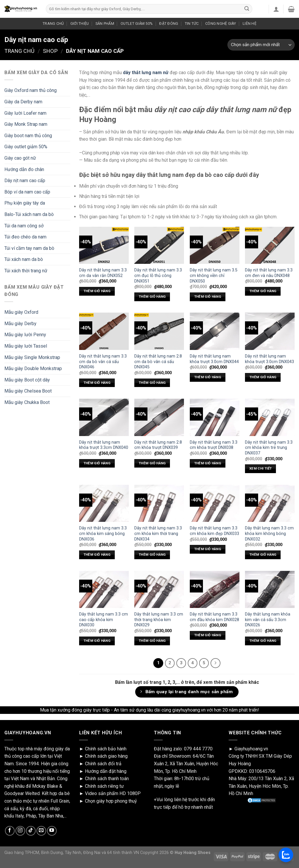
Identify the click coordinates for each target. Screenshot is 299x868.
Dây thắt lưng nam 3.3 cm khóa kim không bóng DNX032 (269, 533)
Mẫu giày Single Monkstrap (32, 357)
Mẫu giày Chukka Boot (27, 402)
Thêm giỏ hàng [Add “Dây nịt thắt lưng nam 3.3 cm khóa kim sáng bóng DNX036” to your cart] (97, 554)
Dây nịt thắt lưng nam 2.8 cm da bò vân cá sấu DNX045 (158, 361)
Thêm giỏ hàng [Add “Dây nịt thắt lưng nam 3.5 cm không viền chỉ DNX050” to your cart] (207, 296)
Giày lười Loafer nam (25, 113)
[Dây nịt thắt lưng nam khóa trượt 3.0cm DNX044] (214, 331)
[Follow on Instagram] (20, 831)
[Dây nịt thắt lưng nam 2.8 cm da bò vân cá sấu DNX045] (159, 331)
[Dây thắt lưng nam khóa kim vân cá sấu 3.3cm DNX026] (270, 589)
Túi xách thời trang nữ (25, 270)
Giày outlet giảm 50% (25, 146)
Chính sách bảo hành (105, 749)
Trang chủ (19, 51)
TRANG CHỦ (53, 23)
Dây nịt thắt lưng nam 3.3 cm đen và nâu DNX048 (269, 273)
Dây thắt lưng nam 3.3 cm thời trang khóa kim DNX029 (158, 620)
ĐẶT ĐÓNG (168, 23)
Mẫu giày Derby (20, 323)
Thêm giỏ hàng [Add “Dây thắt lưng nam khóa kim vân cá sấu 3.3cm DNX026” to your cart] (263, 641)
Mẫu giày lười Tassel (25, 346)
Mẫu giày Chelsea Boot (28, 391)
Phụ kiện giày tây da (24, 203)
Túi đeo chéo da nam (25, 237)
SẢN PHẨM (104, 23)
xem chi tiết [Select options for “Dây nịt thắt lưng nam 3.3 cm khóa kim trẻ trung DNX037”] (260, 468)
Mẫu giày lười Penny (25, 334)
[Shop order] (261, 44)
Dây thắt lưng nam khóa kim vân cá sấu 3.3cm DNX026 (267, 620)
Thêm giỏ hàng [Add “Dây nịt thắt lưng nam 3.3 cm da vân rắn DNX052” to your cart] (97, 291)
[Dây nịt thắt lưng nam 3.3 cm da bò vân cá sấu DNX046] (104, 331)
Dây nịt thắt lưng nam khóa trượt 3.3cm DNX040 (103, 445)
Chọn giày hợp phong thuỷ (111, 801)
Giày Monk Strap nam (25, 124)
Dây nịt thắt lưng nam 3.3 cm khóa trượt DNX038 (213, 445)
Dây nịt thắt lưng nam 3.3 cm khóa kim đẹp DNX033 (214, 531)
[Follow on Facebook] (10, 831)
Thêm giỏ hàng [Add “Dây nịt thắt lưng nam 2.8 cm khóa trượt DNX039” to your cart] (152, 463)
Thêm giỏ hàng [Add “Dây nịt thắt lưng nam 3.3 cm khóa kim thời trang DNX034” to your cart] (152, 554)
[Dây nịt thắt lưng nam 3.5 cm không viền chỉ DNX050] (214, 245)
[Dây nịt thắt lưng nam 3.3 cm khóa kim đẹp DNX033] (214, 503)
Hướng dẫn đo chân (24, 169)
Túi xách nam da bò (23, 259)
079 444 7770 (198, 749)
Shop (50, 51)
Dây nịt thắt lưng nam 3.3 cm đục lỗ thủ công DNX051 (158, 275)
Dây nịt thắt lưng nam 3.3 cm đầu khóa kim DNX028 (214, 617)
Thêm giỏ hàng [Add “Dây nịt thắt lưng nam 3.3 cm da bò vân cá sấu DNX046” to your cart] (97, 383)
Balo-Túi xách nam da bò (29, 214)
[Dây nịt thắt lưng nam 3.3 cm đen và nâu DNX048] (270, 245)
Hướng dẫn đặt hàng (105, 771)
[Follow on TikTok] (31, 831)
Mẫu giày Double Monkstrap (33, 368)
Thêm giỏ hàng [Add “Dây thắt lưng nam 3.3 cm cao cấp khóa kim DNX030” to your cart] (97, 641)
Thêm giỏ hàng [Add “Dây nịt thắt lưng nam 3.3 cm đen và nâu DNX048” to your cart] (263, 291)
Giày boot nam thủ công (28, 135)
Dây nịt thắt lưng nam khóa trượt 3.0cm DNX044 (214, 359)
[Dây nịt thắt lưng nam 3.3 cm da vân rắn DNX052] (104, 245)
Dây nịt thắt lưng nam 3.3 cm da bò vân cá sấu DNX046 (103, 361)
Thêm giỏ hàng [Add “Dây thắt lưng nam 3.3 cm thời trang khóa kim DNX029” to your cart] (152, 641)
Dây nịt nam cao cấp (24, 180)
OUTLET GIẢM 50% (137, 23)
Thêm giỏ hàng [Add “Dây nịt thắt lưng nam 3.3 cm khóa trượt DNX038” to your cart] (207, 463)
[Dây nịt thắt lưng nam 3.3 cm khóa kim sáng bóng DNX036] (104, 503)
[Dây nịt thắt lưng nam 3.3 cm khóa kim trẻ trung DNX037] (270, 417)
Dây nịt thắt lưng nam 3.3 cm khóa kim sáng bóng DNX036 (103, 533)
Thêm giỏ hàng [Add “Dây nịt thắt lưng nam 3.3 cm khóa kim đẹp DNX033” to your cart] (207, 549)
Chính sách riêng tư (104, 786)
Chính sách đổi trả (103, 763)
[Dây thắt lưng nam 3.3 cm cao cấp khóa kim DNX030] (104, 589)
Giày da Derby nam (23, 101)
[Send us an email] (41, 831)
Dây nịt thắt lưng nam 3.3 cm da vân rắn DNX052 (103, 273)
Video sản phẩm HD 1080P (113, 793)
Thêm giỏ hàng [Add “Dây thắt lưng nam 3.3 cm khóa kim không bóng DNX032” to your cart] (263, 554)
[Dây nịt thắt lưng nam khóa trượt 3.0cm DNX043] (270, 331)
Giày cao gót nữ (20, 158)
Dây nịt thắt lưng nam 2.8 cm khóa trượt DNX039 (158, 445)
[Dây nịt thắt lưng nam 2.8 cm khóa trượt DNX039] (159, 417)
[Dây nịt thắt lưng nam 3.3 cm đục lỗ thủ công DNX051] (159, 245)
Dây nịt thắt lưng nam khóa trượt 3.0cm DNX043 (269, 359)
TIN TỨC (192, 23)
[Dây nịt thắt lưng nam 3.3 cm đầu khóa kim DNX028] (214, 589)
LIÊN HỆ (249, 23)
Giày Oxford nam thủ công (30, 90)
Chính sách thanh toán (107, 778)
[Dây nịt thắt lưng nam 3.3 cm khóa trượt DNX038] (214, 417)
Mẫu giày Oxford (21, 312)
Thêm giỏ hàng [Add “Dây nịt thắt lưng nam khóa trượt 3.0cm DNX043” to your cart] (263, 377)
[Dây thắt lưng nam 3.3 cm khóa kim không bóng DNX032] (270, 503)
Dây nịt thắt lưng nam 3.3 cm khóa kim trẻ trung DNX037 (269, 448)
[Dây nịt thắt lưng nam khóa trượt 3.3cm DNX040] (104, 417)
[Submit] (247, 9)
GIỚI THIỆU (79, 23)
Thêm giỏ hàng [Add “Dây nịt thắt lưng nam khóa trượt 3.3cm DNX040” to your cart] (97, 463)
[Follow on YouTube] (52, 831)
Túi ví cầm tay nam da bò (29, 248)
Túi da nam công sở (24, 226)
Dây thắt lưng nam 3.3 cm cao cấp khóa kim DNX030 (103, 620)
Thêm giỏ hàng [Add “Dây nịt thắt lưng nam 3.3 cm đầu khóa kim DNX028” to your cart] (207, 635)
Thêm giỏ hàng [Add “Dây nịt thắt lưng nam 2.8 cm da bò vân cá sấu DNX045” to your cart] (152, 383)
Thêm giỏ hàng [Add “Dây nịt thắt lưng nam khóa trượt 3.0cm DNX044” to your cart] (207, 377)
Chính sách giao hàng (106, 756)
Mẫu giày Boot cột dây (27, 380)
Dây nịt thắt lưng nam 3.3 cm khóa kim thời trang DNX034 (158, 533)
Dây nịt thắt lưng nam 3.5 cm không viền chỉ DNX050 (213, 275)
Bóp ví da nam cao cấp (27, 192)
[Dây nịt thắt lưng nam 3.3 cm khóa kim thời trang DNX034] (159, 503)
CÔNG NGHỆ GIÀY (220, 23)
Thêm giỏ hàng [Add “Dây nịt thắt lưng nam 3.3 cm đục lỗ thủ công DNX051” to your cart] (152, 296)
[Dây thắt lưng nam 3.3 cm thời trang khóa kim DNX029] (159, 589)
